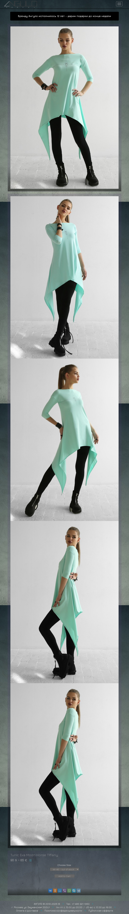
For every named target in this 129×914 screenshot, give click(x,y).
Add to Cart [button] (64, 876)
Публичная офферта (101, 910)
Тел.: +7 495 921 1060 (78, 903)
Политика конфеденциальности (63, 910)
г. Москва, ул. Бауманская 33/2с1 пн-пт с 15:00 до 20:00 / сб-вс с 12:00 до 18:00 (62, 907)
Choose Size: (64, 865)
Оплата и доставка (27, 910)
